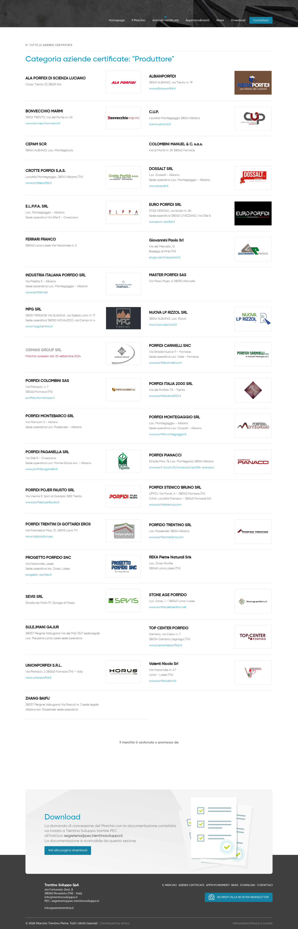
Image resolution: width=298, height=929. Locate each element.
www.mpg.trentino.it (38, 326)
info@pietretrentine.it (59, 907)
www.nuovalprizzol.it (163, 325)
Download (238, 20)
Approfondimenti (197, 20)
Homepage (117, 20)
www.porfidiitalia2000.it (165, 396)
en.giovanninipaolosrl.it (164, 257)
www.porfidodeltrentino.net (167, 607)
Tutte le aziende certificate (50, 45)
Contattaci (261, 20)
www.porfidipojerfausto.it (42, 502)
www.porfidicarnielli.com (165, 363)
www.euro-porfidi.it (162, 221)
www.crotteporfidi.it (38, 183)
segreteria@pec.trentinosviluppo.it (93, 836)
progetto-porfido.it (38, 574)
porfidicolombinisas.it (40, 398)
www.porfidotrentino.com (166, 537)
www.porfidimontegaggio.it (167, 434)
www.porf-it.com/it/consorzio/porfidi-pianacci (181, 467)
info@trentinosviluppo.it (61, 897)
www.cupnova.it (160, 124)
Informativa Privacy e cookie (253, 923)
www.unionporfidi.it (38, 678)
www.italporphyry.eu (39, 536)
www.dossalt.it (158, 186)
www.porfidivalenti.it (162, 681)
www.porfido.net (36, 292)
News (220, 20)
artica (125, 923)
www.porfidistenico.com (165, 504)
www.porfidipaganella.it (41, 469)
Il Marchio (138, 20)
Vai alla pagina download (67, 850)
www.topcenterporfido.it (165, 645)
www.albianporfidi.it (162, 88)
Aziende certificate (165, 20)
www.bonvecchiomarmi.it (42, 123)
